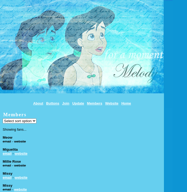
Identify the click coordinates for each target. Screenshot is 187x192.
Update (78, 103)
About (38, 103)
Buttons (52, 103)
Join (65, 103)
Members (94, 103)
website (21, 153)
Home (126, 103)
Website (111, 103)
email (7, 153)
